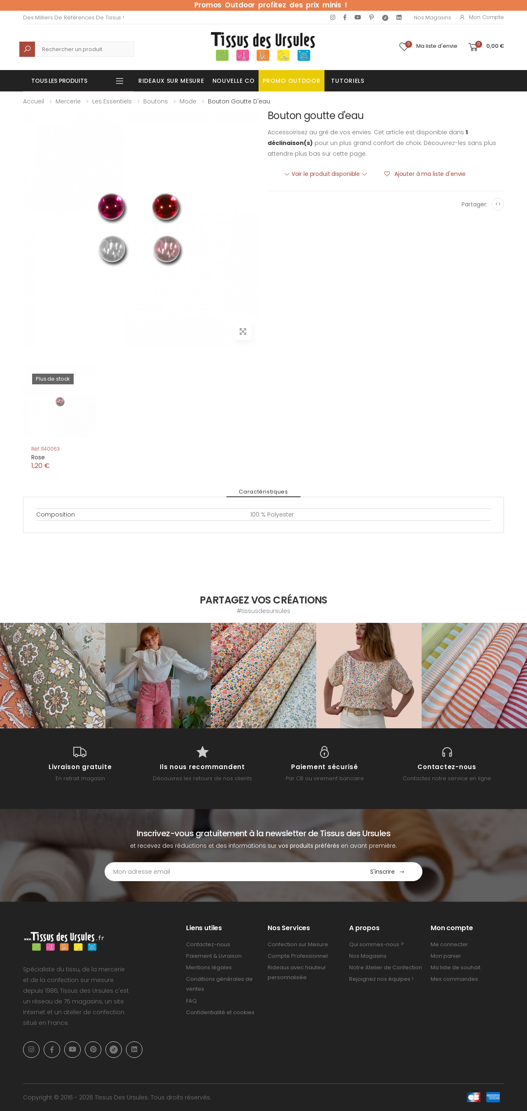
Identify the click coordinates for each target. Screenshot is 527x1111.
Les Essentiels (112, 101)
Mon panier (446, 956)
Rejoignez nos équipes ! (381, 979)
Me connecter (449, 944)
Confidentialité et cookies (220, 1012)
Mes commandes (454, 979)
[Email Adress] (229, 871)
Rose (37, 457)
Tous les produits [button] (59, 81)
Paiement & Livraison (214, 956)
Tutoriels (347, 81)
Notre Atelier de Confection (385, 967)
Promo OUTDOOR (291, 81)
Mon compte (481, 17)
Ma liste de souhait (455, 967)
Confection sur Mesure (298, 944)
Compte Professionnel (298, 956)
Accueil (33, 101)
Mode (188, 101)
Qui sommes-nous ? (376, 944)
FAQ (191, 1001)
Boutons (155, 101)
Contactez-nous (208, 944)
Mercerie (68, 101)
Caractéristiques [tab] (263, 492)
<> (498, 204)
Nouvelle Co (233, 81)
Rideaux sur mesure (171, 81)
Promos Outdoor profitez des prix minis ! (270, 5)
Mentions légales (209, 967)
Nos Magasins (432, 17)
